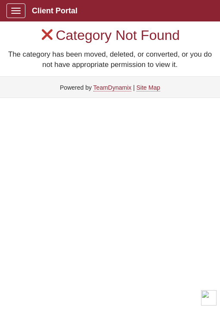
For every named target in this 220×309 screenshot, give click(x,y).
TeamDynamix (112, 87)
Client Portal (54, 10)
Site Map (148, 87)
